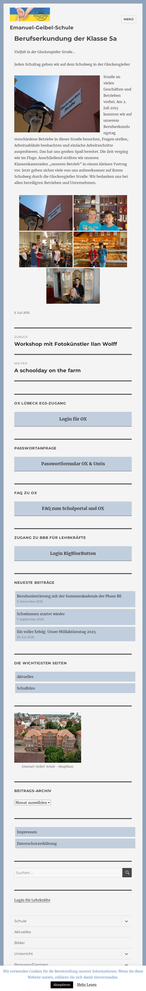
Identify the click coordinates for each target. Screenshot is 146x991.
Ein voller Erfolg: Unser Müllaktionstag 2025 (56, 631)
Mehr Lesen (87, 985)
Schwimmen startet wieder (41, 614)
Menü (129, 19)
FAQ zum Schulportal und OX (73, 508)
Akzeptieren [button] (61, 985)
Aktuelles (25, 676)
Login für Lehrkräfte (32, 900)
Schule (20, 921)
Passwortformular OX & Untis (73, 463)
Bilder (19, 943)
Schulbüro (26, 688)
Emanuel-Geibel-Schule (42, 27)
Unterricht (23, 954)
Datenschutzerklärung (37, 843)
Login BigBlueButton (73, 553)
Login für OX (73, 419)
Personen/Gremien (31, 965)
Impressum (27, 832)
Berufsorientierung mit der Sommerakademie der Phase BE (69, 596)
